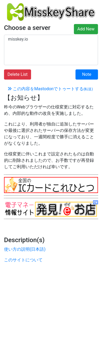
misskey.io (51, 39)
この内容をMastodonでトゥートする (50, 88)
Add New (86, 29)
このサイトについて (23, 259)
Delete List (17, 74)
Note (86, 74)
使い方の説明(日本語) (25, 249)
